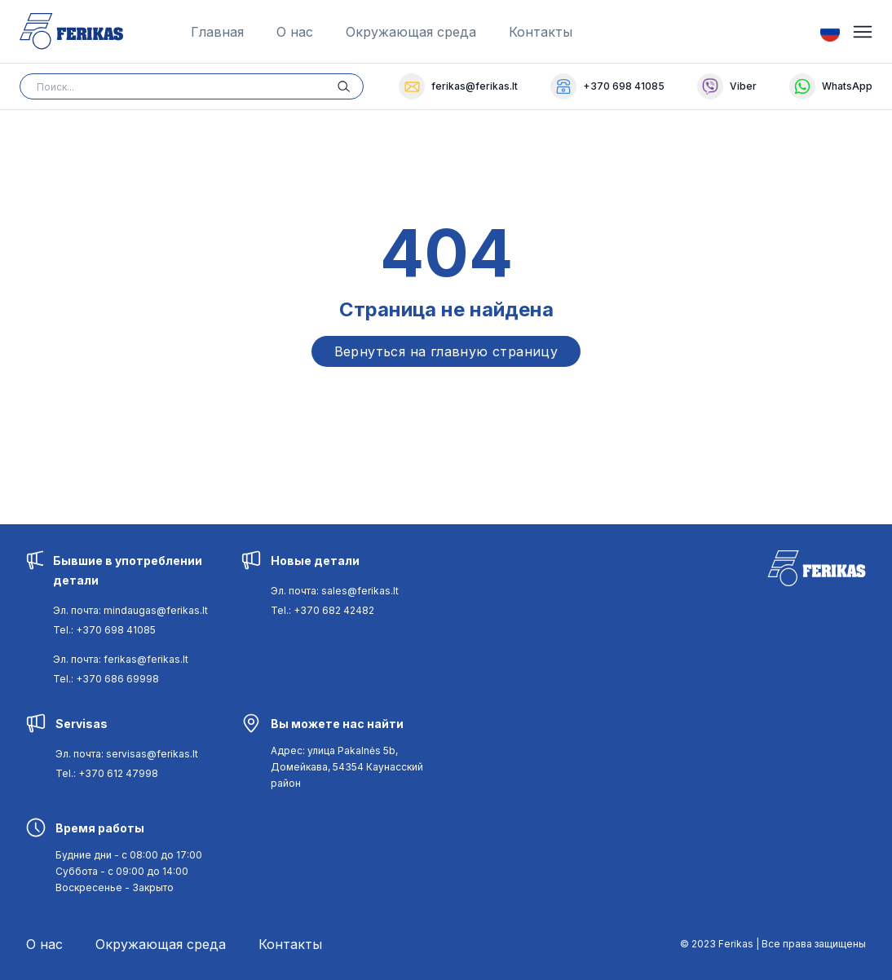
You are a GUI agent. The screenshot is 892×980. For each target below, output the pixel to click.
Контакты (540, 32)
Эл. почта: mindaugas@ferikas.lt (130, 610)
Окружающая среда (411, 32)
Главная (217, 32)
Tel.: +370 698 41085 (104, 630)
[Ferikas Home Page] (71, 31)
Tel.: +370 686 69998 (106, 679)
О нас (294, 32)
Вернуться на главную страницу (446, 351)
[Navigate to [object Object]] (347, 766)
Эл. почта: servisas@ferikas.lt (126, 754)
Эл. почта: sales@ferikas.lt (335, 591)
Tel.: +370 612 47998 (106, 773)
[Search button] (351, 86)
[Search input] (192, 86)
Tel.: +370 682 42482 (322, 610)
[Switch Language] (830, 31)
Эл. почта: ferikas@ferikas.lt (120, 659)
